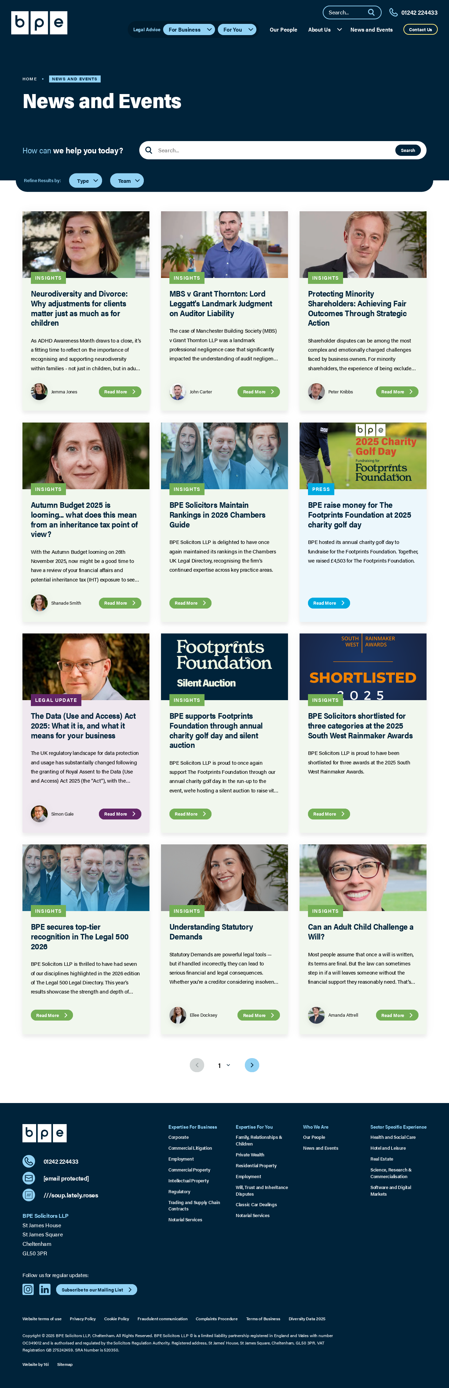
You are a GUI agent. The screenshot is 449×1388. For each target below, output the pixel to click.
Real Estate (381, 1159)
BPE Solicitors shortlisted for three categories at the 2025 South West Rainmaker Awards (360, 725)
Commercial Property (189, 1170)
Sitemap (65, 1364)
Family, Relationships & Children (259, 1140)
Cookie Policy (116, 1318)
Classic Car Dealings (256, 1204)
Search (408, 150)
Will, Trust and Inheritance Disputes (262, 1190)
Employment (181, 1159)
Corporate (178, 1137)
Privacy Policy (83, 1318)
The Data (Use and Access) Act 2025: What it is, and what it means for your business (83, 725)
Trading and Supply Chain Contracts (194, 1205)
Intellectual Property (188, 1180)
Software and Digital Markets (390, 1190)
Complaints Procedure (216, 1318)
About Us (325, 29)
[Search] (374, 12)
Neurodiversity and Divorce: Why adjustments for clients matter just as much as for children (79, 308)
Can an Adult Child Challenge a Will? (360, 931)
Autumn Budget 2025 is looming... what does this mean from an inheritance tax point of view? (84, 519)
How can (72, 150)
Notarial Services (185, 1219)
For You (238, 29)
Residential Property (256, 1165)
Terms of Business (263, 1318)
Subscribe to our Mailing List (98, 1289)
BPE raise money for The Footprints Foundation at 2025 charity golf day (359, 514)
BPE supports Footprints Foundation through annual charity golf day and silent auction (216, 730)
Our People (283, 29)
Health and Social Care (393, 1137)
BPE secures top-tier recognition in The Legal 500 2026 (80, 936)
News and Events (371, 29)
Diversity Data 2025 (307, 1318)
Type (88, 180)
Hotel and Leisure (388, 1148)
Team (129, 180)
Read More (120, 392)
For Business (191, 29)
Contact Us (421, 29)
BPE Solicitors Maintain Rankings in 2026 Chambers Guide (217, 514)
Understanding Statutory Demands (211, 931)
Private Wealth (250, 1154)
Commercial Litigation (190, 1148)
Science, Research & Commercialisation (391, 1173)
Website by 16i (35, 1364)
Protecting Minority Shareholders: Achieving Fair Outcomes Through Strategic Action (357, 308)
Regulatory (179, 1191)
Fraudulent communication (162, 1318)
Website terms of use (41, 1318)
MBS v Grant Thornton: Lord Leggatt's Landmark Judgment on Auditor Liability (220, 303)
